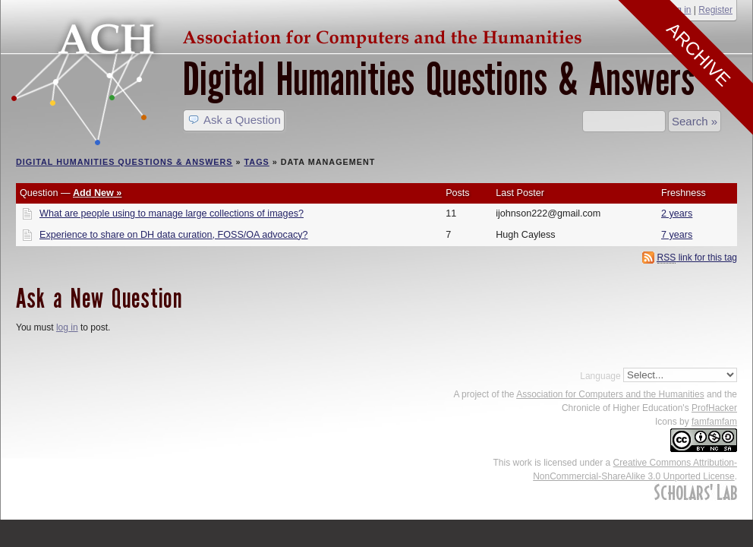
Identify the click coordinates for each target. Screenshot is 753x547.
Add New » (97, 193)
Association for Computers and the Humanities (610, 394)
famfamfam (714, 421)
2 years (676, 213)
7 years (676, 234)
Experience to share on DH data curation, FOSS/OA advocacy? (173, 234)
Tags (256, 161)
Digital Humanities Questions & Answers (439, 79)
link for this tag (697, 258)
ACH (300, 35)
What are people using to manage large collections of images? (171, 213)
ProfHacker (714, 408)
